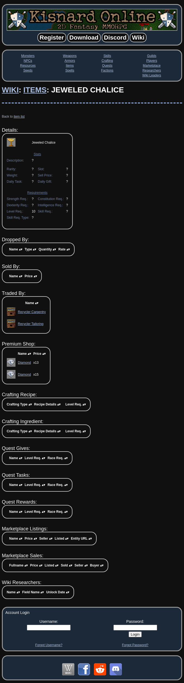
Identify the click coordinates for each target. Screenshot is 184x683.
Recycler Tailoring (30, 324)
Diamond (24, 363)
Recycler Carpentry (32, 312)
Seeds (28, 70)
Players (151, 61)
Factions (107, 70)
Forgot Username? (48, 645)
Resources (28, 65)
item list (19, 116)
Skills (107, 56)
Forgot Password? (135, 645)
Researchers (151, 70)
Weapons (70, 56)
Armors (70, 61)
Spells (69, 70)
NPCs (28, 61)
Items (70, 65)
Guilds (151, 56)
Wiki (10, 90)
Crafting (107, 61)
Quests (107, 65)
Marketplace (151, 65)
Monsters (27, 56)
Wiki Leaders (151, 75)
